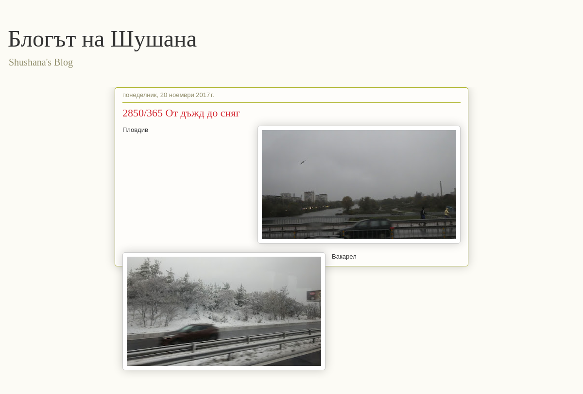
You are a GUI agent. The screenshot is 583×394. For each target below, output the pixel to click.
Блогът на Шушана (102, 38)
